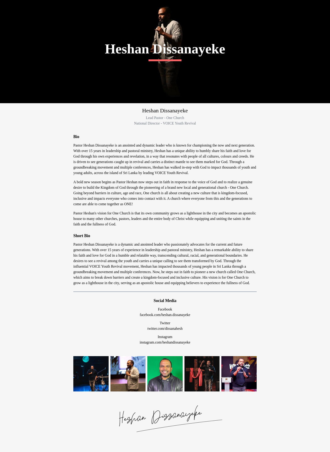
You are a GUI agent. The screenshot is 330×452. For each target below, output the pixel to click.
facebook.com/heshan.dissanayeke (165, 315)
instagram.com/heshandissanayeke (165, 342)
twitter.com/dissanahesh (164, 328)
